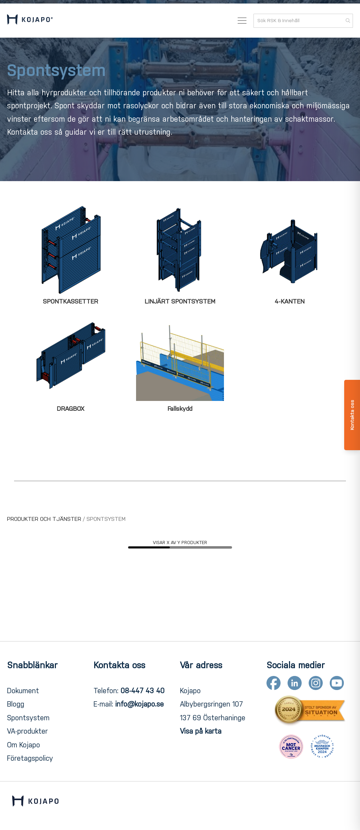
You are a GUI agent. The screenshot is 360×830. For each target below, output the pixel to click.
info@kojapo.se (139, 704)
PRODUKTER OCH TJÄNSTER (45, 519)
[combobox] (303, 21)
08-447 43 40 (143, 691)
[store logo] (30, 20)
